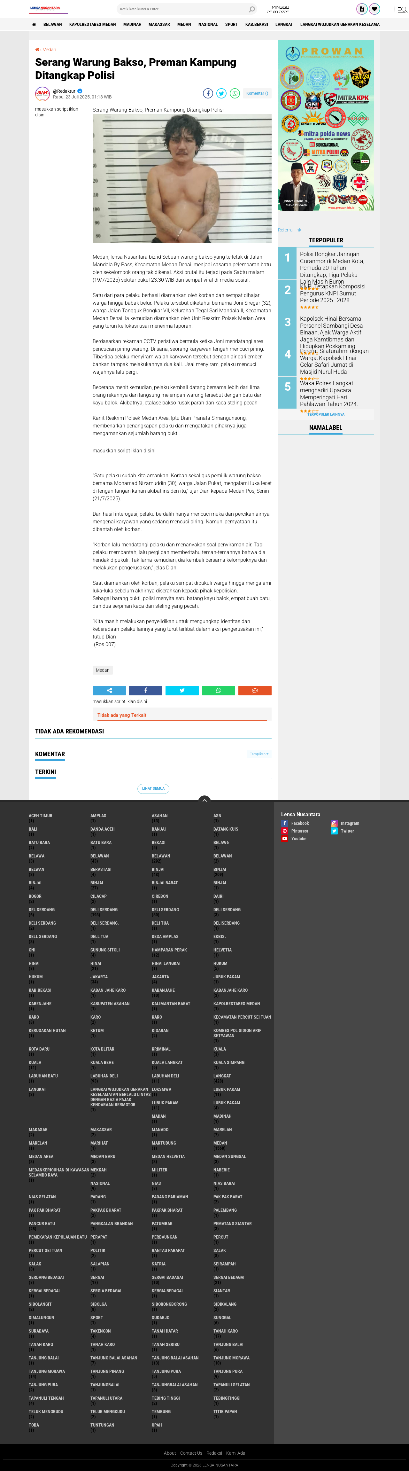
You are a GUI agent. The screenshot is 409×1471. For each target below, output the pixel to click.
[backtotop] (204, 801)
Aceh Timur (40, 815)
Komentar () (257, 93)
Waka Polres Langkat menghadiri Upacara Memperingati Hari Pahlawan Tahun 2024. (333, 393)
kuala (219, 1049)
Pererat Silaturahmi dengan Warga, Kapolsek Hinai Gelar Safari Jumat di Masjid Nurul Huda (332, 360)
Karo (95, 1017)
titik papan (225, 1411)
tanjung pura (166, 1371)
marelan (222, 1129)
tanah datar (165, 1331)
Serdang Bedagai (46, 1277)
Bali (33, 829)
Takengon (100, 1331)
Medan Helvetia (168, 1156)
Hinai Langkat (166, 963)
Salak (35, 1263)
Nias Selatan (42, 1196)
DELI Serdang (227, 909)
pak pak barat (228, 1196)
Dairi (218, 896)
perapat (98, 1237)
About (170, 1453)
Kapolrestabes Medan (92, 24)
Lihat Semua (153, 788)
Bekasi (159, 842)
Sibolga (98, 1304)
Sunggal (222, 1317)
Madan (159, 1116)
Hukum (36, 976)
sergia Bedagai (105, 1290)
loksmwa (161, 1089)
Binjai (219, 869)
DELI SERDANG (42, 923)
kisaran (160, 1030)
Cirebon (160, 896)
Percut (220, 1237)
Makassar (159, 24)
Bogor (35, 896)
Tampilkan (259, 754)
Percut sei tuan (45, 1250)
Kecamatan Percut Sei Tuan (242, 1017)
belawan (99, 855)
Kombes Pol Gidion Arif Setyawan (237, 1033)
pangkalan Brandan (111, 1223)
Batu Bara (101, 842)
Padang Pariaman (170, 1196)
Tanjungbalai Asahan (175, 1384)
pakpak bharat (105, 1210)
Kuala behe (102, 1062)
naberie (221, 1169)
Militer (159, 1169)
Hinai (95, 963)
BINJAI (96, 882)
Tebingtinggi (227, 1398)
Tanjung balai (44, 1357)
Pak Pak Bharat (45, 1210)
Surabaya (39, 1331)
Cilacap (98, 896)
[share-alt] (109, 690)
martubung (164, 1143)
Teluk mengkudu (107, 1411)
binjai (158, 869)
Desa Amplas (165, 936)
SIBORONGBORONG (169, 1304)
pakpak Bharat (167, 1210)
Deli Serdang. (104, 923)
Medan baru (102, 1156)
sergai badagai (167, 1277)
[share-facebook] (208, 93)
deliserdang (226, 923)
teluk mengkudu (46, 1411)
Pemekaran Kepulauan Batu (58, 1237)
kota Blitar (102, 1049)
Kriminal (161, 1049)
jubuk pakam (226, 976)
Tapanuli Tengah (46, 1398)
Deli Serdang (165, 909)
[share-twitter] (221, 93)
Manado (160, 1129)
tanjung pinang (107, 1371)
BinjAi (35, 882)
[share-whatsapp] (235, 93)
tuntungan (102, 1425)
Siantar (221, 1290)
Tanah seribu (166, 1344)
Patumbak (162, 1223)
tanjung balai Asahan (113, 1357)
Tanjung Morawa (47, 1371)
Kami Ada (235, 1453)
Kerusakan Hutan (47, 1030)
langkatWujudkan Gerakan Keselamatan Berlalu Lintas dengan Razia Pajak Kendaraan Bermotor (120, 1097)
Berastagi (101, 869)
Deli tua (160, 923)
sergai (97, 1277)
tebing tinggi (166, 1398)
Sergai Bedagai (44, 1290)
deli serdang (104, 909)
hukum (220, 963)
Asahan (160, 815)
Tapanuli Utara (106, 1398)
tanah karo (225, 1331)
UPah (157, 1425)
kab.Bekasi (257, 24)
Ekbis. (219, 936)
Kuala (35, 1062)
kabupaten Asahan (110, 1003)
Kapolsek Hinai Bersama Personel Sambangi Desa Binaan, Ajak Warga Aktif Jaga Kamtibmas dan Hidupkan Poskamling (334, 331)
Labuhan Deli (165, 1075)
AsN (217, 815)
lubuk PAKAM (165, 1102)
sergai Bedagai (228, 1277)
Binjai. (220, 882)
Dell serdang (43, 936)
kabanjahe (163, 990)
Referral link (289, 229)
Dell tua (99, 936)
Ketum (97, 1030)
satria (159, 1263)
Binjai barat (165, 882)
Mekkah (98, 1169)
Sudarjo (160, 1317)
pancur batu (42, 1223)
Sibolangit (40, 1304)
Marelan (38, 1143)
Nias (156, 1183)
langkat (284, 24)
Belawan (161, 855)
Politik (97, 1250)
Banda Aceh (102, 829)
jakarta (99, 976)
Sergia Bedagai (167, 1290)
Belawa (36, 855)
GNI (32, 949)
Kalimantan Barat (171, 1003)
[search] (187, 9)
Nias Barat (224, 1183)
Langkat (37, 1089)
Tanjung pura (228, 1371)
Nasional (208, 24)
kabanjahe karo (230, 990)
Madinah (132, 24)
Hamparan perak (169, 949)
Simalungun (41, 1317)
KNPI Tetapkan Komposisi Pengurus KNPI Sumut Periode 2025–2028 (334, 292)
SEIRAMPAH (224, 1263)
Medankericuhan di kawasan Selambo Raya (59, 1172)
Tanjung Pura (43, 1384)
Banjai (159, 829)
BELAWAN (52, 24)
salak (219, 1250)
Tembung (161, 1411)
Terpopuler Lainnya (325, 414)
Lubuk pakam (226, 1102)
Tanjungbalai (105, 1384)
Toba (34, 1425)
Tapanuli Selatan (231, 1384)
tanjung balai (228, 1344)
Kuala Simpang (228, 1062)
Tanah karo (41, 1344)
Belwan (36, 869)
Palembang (225, 1210)
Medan (184, 24)
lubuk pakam (226, 1089)
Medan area (41, 1156)
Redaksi (214, 1453)
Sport (232, 24)
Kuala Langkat (167, 1062)
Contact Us (191, 1453)
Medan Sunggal (229, 1156)
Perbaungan (165, 1237)
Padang (98, 1196)
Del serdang (42, 909)
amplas (98, 815)
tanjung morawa (231, 1357)
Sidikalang (224, 1304)
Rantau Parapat (168, 1250)
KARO (157, 1017)
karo (34, 1017)
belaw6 (221, 842)
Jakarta (160, 976)
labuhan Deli (104, 1075)
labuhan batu (43, 1075)
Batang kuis (225, 829)
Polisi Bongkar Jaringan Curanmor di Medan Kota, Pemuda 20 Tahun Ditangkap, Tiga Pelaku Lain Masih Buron (334, 264)
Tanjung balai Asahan (175, 1357)
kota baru (39, 1049)
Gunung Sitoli (105, 949)
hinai (34, 963)
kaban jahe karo (108, 990)
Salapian (100, 1263)
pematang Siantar (232, 1223)
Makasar (38, 1129)
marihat (99, 1143)
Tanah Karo (102, 1344)
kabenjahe (40, 1003)
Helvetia (222, 949)
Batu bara (39, 842)
